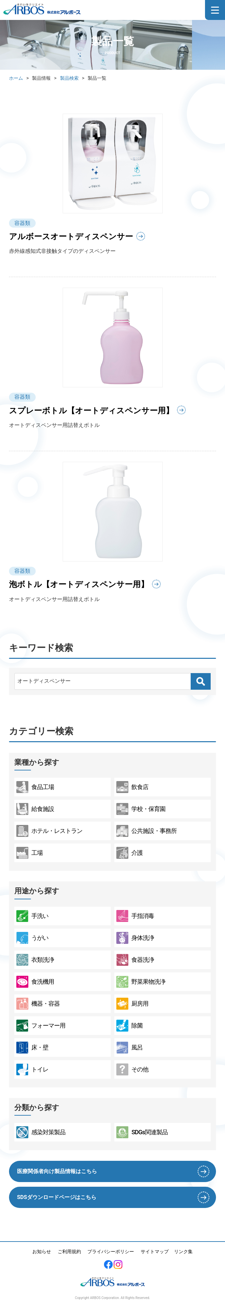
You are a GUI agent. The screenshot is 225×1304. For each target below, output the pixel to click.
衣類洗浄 (35, 960)
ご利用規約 (69, 1251)
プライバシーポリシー (110, 1251)
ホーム (16, 78)
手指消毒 (135, 916)
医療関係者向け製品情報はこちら (57, 1171)
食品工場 (35, 787)
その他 (132, 1069)
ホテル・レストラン (49, 831)
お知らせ (41, 1251)
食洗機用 (35, 982)
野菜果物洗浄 (140, 982)
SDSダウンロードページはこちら (56, 1197)
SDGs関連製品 (141, 1132)
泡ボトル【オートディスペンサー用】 (79, 584)
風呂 (129, 1047)
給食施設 (35, 809)
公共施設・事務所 (146, 831)
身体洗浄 (135, 938)
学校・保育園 (140, 809)
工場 (29, 853)
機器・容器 (38, 1004)
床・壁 (32, 1047)
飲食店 (132, 787)
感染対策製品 (40, 1132)
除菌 (129, 1026)
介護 (129, 853)
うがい (32, 938)
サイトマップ (155, 1251)
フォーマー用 (40, 1026)
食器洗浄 (135, 960)
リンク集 (183, 1251)
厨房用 (132, 1004)
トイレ (32, 1069)
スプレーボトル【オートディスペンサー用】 (91, 410)
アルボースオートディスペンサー (71, 236)
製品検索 (69, 78)
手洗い (32, 916)
